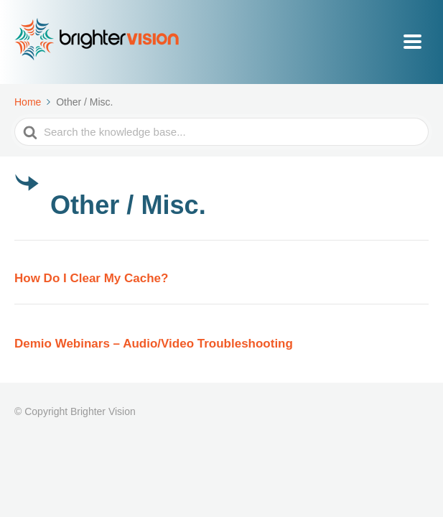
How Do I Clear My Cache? (91, 278)
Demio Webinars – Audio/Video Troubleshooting (153, 343)
